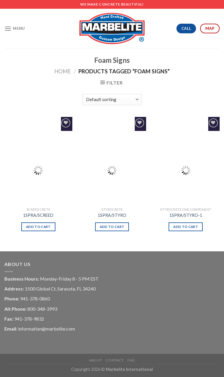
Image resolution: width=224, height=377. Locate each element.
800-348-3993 (42, 309)
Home (62, 71)
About (95, 360)
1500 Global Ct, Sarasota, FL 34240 (60, 288)
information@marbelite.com (46, 328)
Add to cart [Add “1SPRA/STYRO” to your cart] (112, 227)
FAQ (131, 360)
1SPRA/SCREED (38, 215)
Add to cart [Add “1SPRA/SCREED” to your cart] (38, 227)
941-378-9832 (29, 318)
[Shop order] (111, 99)
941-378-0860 (35, 298)
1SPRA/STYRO (112, 215)
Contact (115, 360)
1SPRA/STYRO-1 (185, 215)
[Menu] (14, 28)
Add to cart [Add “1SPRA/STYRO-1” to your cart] (185, 227)
